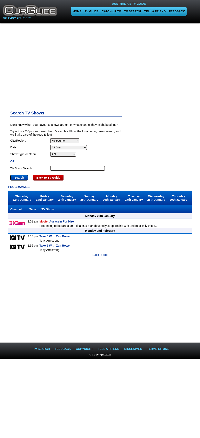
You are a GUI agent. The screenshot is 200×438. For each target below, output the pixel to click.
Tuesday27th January (134, 198)
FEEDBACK (177, 11)
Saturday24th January (67, 198)
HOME (77, 11)
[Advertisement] (100, 65)
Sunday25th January (89, 198)
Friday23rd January (45, 198)
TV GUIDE (91, 11)
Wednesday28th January (156, 198)
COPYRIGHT (84, 349)
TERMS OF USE (158, 349)
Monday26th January (111, 198)
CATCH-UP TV (111, 11)
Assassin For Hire (56, 221)
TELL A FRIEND (155, 11)
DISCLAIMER (133, 349)
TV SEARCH (132, 11)
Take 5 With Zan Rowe (54, 236)
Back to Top (100, 254)
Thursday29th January (178, 198)
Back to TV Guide (48, 177)
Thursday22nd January (22, 198)
